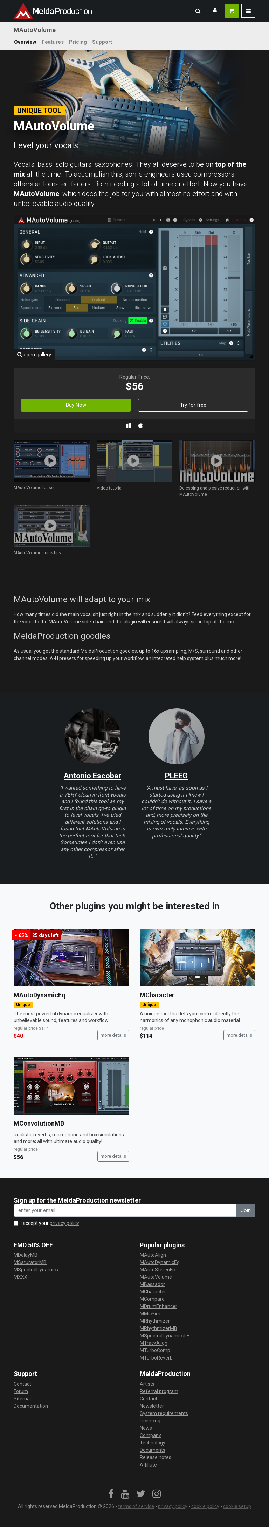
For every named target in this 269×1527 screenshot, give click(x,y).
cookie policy (205, 1506)
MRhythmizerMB (158, 1328)
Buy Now (76, 405)
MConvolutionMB (39, 1123)
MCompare (152, 1299)
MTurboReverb (156, 1358)
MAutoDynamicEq (39, 995)
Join (246, 1210)
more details (113, 1035)
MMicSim (150, 1313)
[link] (111, 1494)
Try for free (193, 405)
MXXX (20, 1277)
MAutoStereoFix (158, 1269)
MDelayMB (25, 1255)
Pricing (78, 42)
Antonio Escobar (92, 775)
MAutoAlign (153, 1255)
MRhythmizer (155, 1321)
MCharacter (157, 995)
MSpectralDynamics (36, 1269)
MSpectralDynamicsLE (164, 1336)
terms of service (136, 1506)
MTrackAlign (153, 1343)
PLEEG (176, 775)
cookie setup (237, 1506)
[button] (198, 11)
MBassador (152, 1284)
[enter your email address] (125, 1210)
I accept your (50, 1223)
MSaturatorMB (30, 1262)
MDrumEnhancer (158, 1306)
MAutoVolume (156, 1277)
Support (102, 42)
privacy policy (64, 1223)
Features (53, 42)
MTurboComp (155, 1350)
